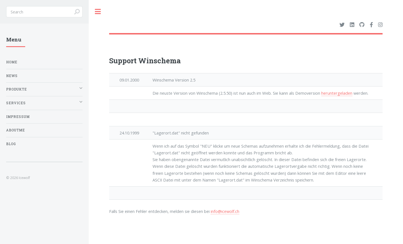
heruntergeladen (336, 93)
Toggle (98, 11)
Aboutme (15, 130)
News (12, 76)
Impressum (18, 117)
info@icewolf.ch (225, 211)
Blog (11, 144)
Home (11, 62)
